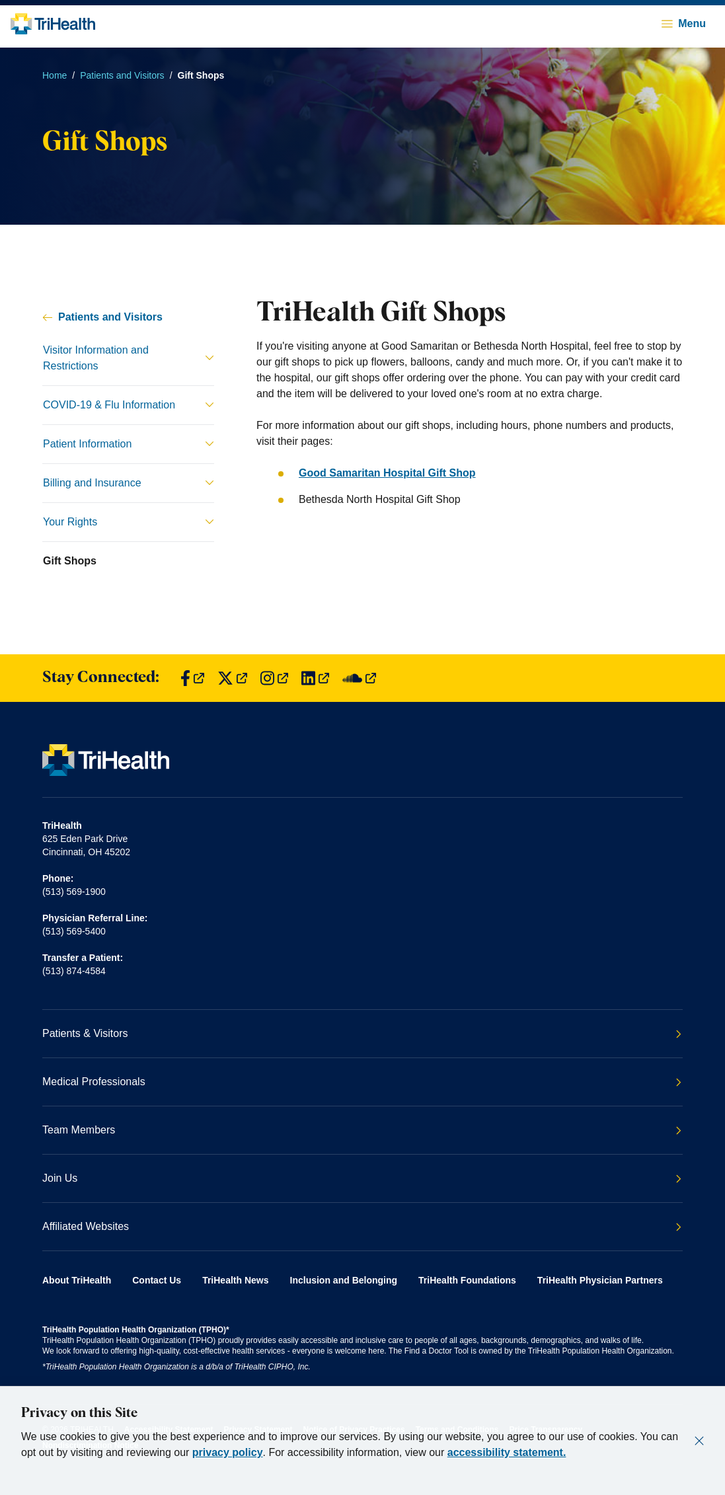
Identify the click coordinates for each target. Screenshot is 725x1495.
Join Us (361, 1178)
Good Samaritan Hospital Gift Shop (387, 473)
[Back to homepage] (53, 23)
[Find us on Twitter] (232, 678)
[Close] (699, 1440)
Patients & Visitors (361, 1033)
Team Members (361, 1129)
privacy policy (227, 1452)
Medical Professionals (361, 1081)
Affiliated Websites (361, 1226)
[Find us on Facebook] (192, 678)
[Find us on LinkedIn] (315, 678)
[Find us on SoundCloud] (359, 678)
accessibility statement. (506, 1452)
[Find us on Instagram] (274, 678)
